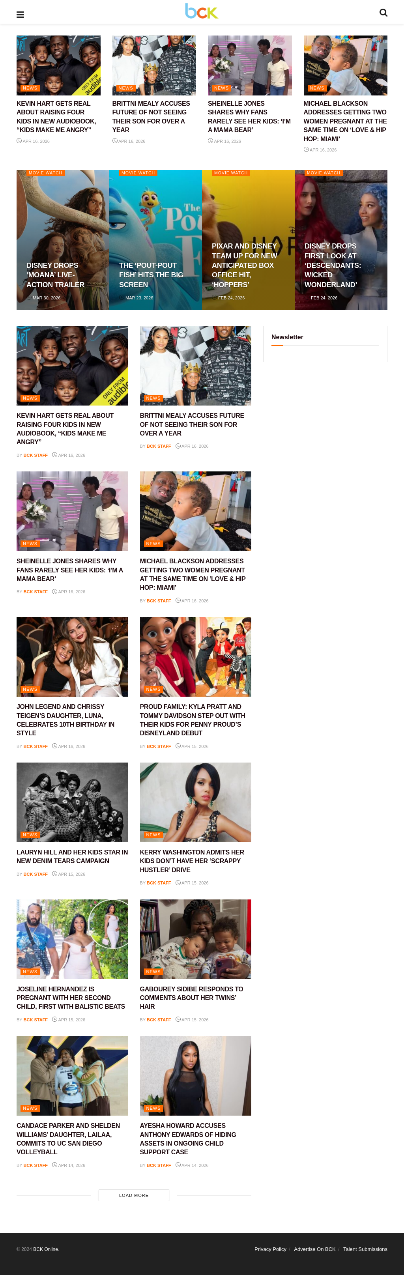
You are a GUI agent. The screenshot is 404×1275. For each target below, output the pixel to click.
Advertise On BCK (315, 1249)
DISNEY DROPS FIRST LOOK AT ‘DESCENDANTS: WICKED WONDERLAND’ (333, 265)
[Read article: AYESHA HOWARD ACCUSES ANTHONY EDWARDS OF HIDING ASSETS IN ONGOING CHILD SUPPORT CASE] (196, 1076)
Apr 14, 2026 (68, 1165)
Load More (134, 1195)
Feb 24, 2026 (228, 297)
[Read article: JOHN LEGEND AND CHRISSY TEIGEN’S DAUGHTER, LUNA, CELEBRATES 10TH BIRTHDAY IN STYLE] (72, 657)
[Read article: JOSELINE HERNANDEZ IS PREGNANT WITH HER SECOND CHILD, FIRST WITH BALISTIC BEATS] (72, 939)
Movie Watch (46, 172)
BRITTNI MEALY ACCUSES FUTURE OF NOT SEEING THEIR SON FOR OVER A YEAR (192, 424)
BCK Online (45, 1249)
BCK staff (36, 455)
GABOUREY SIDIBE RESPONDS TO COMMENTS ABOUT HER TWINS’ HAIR (191, 998)
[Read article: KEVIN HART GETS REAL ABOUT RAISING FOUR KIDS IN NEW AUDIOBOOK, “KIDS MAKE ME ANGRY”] (59, 65)
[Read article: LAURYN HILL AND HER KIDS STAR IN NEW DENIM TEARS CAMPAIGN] (72, 802)
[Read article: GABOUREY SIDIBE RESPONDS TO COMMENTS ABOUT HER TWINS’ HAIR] (196, 939)
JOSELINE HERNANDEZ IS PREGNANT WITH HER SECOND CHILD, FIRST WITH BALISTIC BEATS (71, 998)
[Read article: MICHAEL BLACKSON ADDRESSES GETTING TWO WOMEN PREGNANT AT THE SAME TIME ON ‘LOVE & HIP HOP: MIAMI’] (346, 65)
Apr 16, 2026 (33, 141)
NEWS (30, 88)
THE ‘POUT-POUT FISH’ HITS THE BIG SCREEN (151, 275)
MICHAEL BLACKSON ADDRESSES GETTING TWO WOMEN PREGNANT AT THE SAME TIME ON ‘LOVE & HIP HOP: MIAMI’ (345, 121)
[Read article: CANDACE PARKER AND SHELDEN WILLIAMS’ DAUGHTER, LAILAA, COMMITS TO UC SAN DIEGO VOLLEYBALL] (72, 1076)
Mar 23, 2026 (136, 297)
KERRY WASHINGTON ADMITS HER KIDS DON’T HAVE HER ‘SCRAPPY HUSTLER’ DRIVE (192, 861)
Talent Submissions (365, 1249)
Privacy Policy (270, 1249)
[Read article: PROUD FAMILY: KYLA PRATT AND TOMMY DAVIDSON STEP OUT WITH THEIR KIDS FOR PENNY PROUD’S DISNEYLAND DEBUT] (196, 657)
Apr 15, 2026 (192, 746)
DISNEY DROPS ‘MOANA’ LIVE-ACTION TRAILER (55, 275)
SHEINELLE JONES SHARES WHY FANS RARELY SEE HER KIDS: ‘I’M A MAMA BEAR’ (70, 570)
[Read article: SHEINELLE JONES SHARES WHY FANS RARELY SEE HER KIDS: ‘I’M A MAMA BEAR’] (250, 65)
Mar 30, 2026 (43, 297)
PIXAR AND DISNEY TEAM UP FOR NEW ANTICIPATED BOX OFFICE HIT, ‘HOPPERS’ (244, 265)
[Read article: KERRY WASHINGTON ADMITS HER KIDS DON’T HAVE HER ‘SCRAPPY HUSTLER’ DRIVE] (196, 802)
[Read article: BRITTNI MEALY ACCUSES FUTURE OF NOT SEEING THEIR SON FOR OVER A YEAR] (154, 65)
